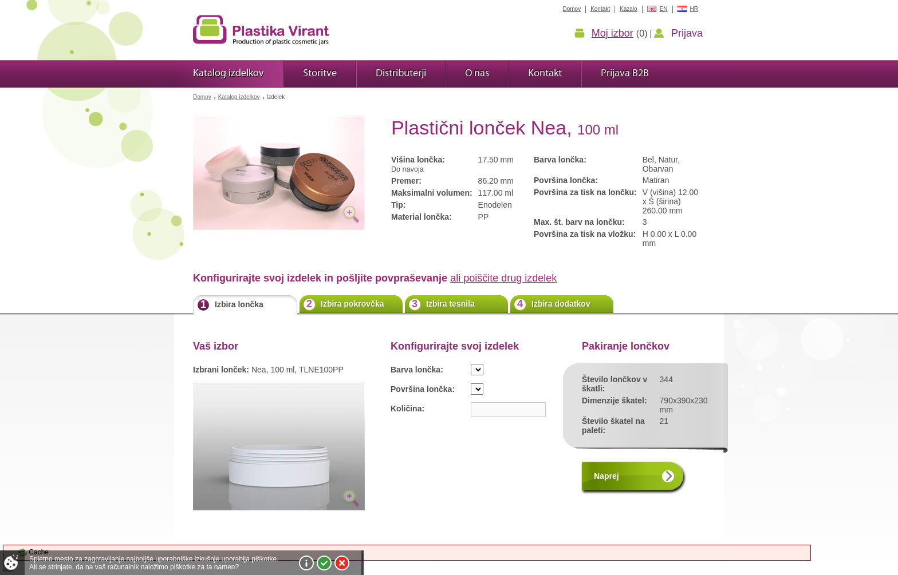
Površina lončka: (423, 389)
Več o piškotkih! (306, 563)
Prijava (687, 33)
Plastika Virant (261, 29)
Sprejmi (324, 563)
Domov (202, 97)
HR (694, 9)
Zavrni (341, 563)
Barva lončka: (417, 369)
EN (664, 9)
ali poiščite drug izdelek (503, 278)
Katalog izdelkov (239, 97)
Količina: (407, 408)
